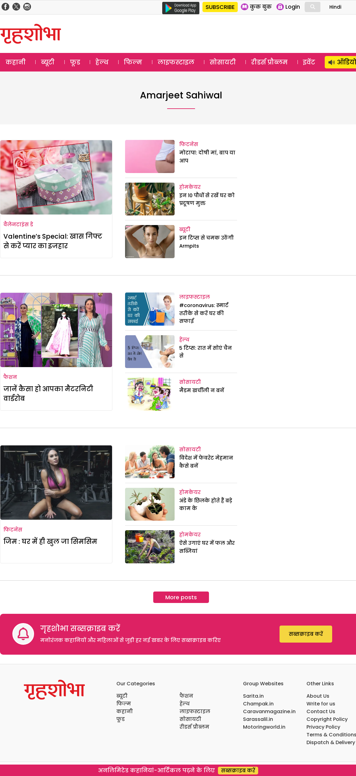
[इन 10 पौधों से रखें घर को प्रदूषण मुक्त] (150, 199)
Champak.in (258, 703)
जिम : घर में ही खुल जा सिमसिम (50, 541)
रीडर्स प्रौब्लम (269, 62)
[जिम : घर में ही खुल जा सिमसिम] (56, 482)
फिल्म (133, 62)
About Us (317, 696)
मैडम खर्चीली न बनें (201, 390)
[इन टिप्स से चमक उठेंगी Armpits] (150, 241)
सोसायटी (223, 62)
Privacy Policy (323, 726)
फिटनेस (188, 144)
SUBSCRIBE (220, 7)
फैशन (10, 377)
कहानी (16, 62)
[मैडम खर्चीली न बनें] (150, 394)
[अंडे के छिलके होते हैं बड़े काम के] (150, 504)
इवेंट (309, 62)
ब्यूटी (47, 62)
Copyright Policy (327, 719)
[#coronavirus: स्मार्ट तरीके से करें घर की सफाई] (150, 309)
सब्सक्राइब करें (306, 634)
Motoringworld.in (264, 726)
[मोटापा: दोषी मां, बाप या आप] (150, 156)
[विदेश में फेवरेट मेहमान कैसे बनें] (150, 461)
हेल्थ (102, 62)
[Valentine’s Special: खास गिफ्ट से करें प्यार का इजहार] (56, 177)
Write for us (320, 703)
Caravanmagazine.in (269, 711)
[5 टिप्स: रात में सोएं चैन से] (150, 351)
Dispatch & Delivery (330, 742)
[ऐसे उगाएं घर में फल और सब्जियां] (150, 546)
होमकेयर (190, 187)
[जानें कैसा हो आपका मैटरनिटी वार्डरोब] (56, 330)
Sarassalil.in (258, 719)
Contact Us (320, 711)
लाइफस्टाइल (176, 62)
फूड (75, 62)
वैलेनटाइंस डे (18, 224)
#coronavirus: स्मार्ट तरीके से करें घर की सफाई (203, 313)
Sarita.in (253, 696)
